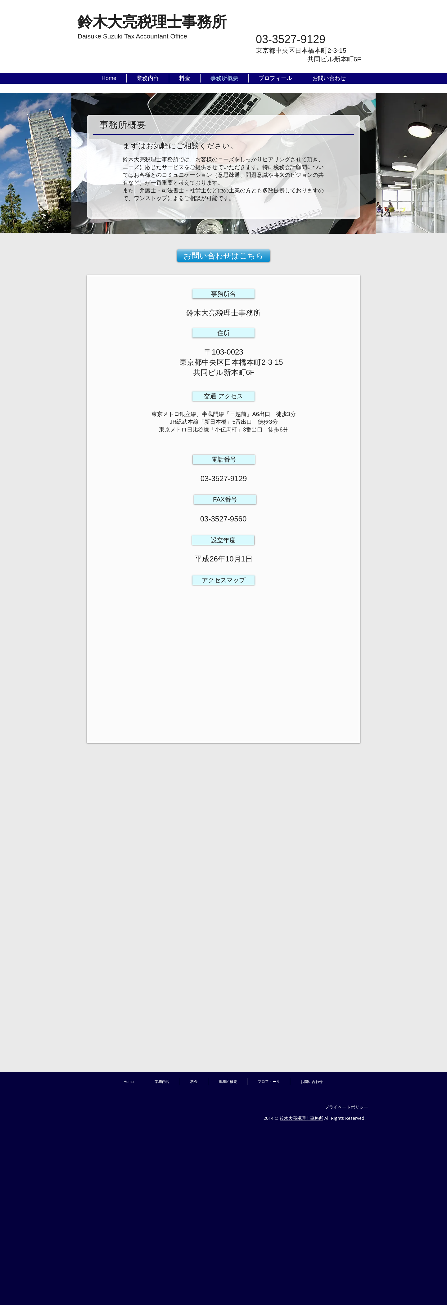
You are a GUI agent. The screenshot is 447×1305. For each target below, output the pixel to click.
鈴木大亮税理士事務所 (301, 1118)
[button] (223, 293)
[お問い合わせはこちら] (223, 255)
